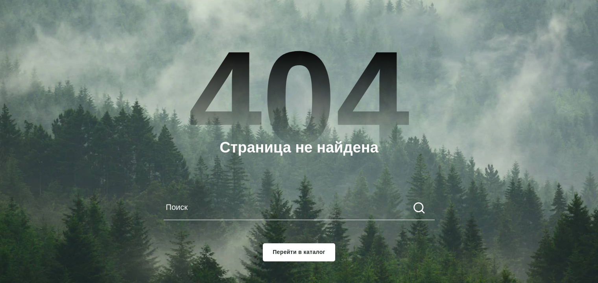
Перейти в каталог (299, 252)
